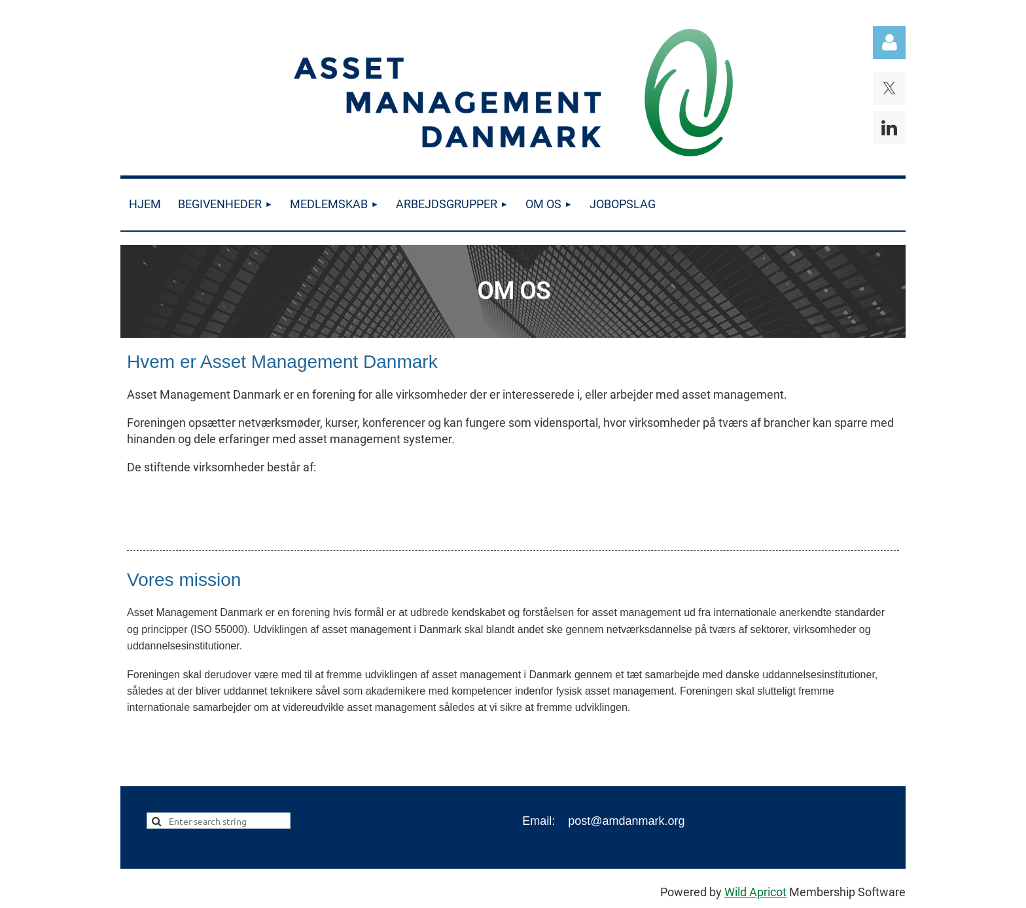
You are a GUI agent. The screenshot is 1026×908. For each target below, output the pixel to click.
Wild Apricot (755, 892)
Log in (889, 42)
